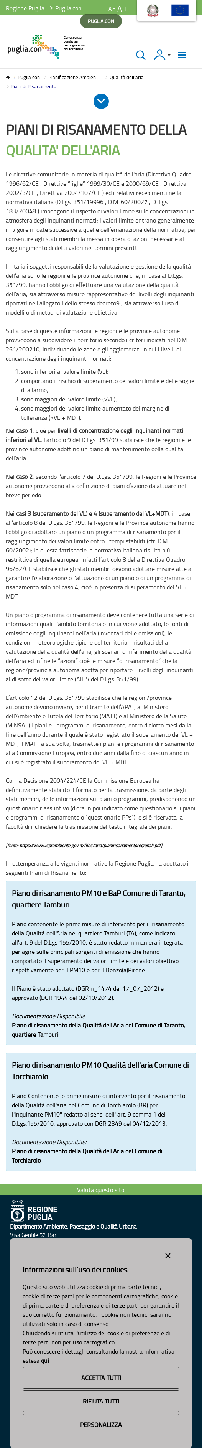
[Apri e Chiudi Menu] (101, 101)
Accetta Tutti (101, 1378)
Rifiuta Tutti (101, 1401)
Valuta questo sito (100, 1190)
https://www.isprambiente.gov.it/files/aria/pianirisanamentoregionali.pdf (90, 845)
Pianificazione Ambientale (76, 77)
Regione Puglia (25, 8)
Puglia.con (29, 77)
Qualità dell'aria (127, 77)
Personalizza (101, 1424)
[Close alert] (168, 1254)
